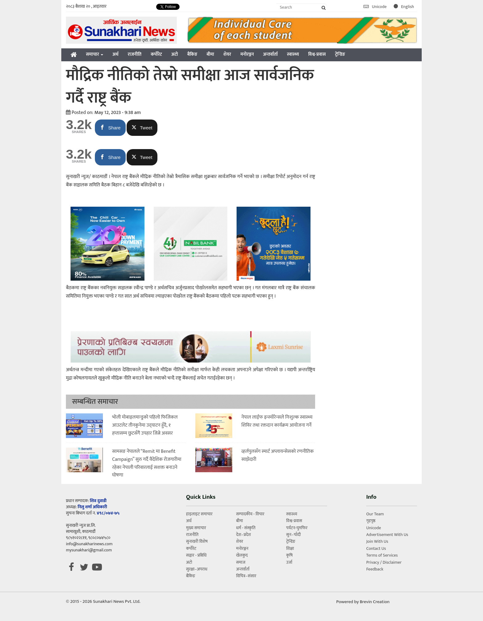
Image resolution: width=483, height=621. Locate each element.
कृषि (289, 555)
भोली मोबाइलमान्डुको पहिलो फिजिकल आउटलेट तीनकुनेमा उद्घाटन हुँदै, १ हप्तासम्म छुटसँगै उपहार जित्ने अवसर (145, 425)
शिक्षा (290, 548)
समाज (240, 562)
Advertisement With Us (387, 534)
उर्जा (289, 562)
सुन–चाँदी (293, 534)
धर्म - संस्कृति (245, 527)
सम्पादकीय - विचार (250, 514)
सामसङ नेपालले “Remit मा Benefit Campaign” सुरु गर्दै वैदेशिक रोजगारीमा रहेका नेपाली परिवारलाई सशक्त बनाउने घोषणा (146, 463)
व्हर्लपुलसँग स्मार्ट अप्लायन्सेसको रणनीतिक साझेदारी (278, 455)
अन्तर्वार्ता (270, 54)
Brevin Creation (374, 602)
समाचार (94, 54)
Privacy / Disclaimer (384, 562)
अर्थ (115, 54)
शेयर (227, 54)
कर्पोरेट (156, 54)
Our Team (375, 514)
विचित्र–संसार (246, 575)
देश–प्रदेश (243, 534)
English (404, 6)
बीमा (210, 54)
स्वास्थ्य (293, 54)
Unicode (375, 6)
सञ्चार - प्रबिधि (196, 555)
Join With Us (377, 541)
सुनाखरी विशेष (197, 541)
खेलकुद (242, 555)
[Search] (301, 7)
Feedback (374, 569)
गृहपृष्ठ (370, 520)
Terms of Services (382, 555)
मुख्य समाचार (196, 527)
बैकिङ (192, 54)
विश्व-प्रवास (317, 54)
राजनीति (135, 54)
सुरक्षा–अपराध (196, 569)
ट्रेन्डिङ (340, 54)
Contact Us (376, 548)
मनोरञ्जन (247, 54)
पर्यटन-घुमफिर (296, 527)
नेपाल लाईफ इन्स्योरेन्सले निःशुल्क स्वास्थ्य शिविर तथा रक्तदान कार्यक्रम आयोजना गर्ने (277, 421)
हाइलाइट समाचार (199, 514)
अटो (174, 54)
